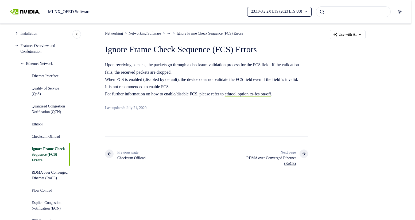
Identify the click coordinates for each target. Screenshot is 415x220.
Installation (29, 33)
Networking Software (145, 33)
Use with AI (347, 34)
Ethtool (37, 124)
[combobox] (353, 12)
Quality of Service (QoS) (45, 91)
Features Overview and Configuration (38, 48)
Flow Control (42, 190)
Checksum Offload (46, 137)
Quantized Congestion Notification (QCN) (48, 109)
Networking (114, 33)
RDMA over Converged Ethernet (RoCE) (50, 175)
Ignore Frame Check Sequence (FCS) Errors (48, 154)
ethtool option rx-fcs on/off (248, 94)
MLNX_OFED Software (69, 11)
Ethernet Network (39, 64)
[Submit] (322, 12)
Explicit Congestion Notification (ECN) (47, 205)
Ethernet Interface (45, 76)
